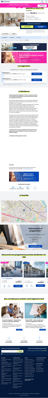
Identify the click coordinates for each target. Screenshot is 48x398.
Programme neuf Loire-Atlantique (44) (17, 379)
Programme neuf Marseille (29, 361)
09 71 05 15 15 (44, 350)
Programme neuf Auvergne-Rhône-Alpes (6, 360)
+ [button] (2, 202)
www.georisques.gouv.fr (28, 168)
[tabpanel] (12, 275)
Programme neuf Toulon (29, 376)
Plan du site (10, 393)
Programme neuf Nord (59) (18, 361)
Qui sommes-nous (39, 365)
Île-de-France (13, 40)
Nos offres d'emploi (39, 368)
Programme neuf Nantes (29, 367)
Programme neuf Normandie (4, 374)
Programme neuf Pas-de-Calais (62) (17, 377)
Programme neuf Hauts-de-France (6, 371)
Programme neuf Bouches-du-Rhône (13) (18, 363)
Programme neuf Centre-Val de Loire (6, 367)
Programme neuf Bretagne (6, 364)
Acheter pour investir (40, 361)
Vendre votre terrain (40, 371)
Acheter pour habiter (40, 359)
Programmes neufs (7, 40)
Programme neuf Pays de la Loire (6, 381)
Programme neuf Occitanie (6, 378)
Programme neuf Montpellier (30, 368)
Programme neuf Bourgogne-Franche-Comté (6, 363)
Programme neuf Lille (28, 373)
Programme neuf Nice (29, 365)
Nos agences (38, 366)
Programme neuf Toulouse (29, 364)
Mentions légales (17, 393)
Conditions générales (25, 393)
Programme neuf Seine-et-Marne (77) (18, 385)
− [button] (2, 203)
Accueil (2, 40)
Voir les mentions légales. (23, 61)
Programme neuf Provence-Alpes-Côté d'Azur (6, 383)
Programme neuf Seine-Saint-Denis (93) (17, 369)
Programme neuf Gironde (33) (17, 371)
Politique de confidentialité (35, 393)
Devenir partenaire (39, 370)
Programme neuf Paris (29, 359)
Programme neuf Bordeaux (29, 372)
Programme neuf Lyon (29, 362)
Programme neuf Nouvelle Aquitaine (6, 377)
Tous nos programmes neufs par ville (29, 380)
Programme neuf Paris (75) (18, 359)
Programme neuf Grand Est (6, 369)
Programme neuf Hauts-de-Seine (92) (18, 374)
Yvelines (18, 40)
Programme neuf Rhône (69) (17, 366)
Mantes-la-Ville (22, 40)
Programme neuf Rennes (29, 375)
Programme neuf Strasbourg (30, 370)
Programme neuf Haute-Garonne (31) (17, 387)
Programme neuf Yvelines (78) (17, 382)
